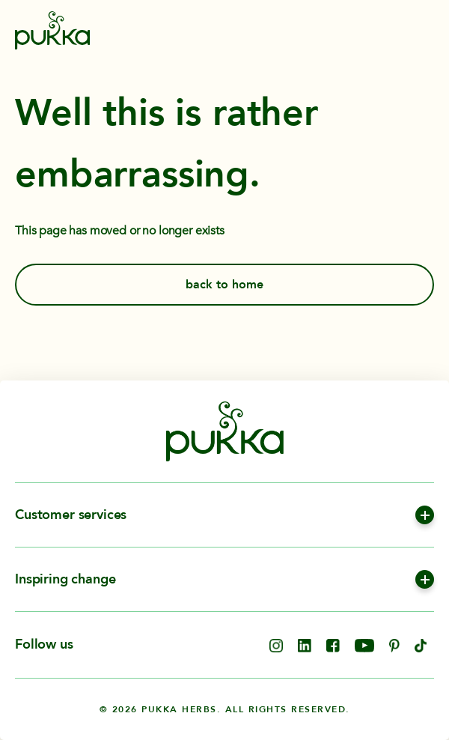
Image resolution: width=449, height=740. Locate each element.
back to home (224, 284)
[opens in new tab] (276, 648)
